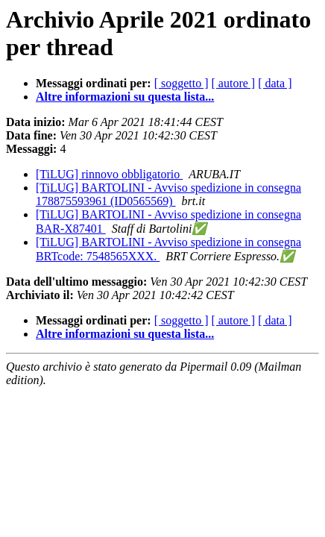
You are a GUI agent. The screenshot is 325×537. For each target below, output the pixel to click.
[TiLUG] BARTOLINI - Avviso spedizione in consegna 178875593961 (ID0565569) (168, 194)
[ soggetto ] (181, 83)
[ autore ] (234, 83)
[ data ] (274, 83)
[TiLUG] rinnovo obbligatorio (109, 174)
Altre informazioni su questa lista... (125, 96)
